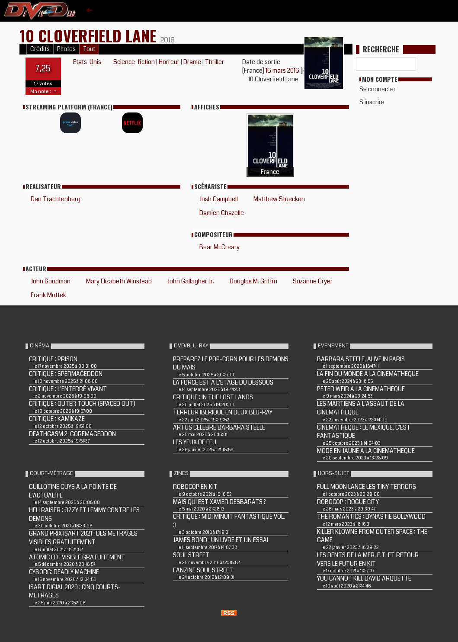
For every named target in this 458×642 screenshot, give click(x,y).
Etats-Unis (87, 62)
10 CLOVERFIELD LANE (89, 35)
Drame (192, 62)
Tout (89, 49)
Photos (66, 49)
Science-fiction (134, 62)
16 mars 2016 (283, 70)
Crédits (40, 49)
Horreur (169, 62)
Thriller (214, 62)
